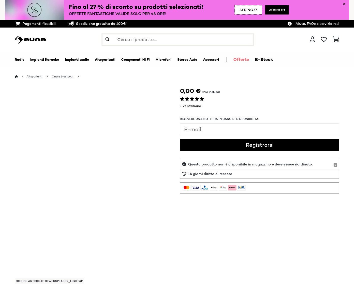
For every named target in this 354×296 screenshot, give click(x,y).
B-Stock (311, 59)
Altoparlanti (37, 76)
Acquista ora (274, 10)
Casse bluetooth (69, 76)
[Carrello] (336, 39)
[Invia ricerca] (107, 40)
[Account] (312, 39)
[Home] (21, 76)
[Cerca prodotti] (178, 39)
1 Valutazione (190, 106)
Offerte (288, 59)
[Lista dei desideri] (324, 39)
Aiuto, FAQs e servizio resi (317, 23)
